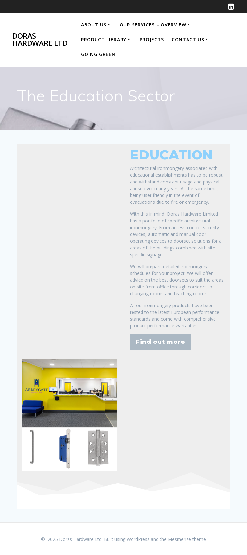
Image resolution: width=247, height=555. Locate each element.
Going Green (98, 54)
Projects (152, 39)
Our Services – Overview (153, 25)
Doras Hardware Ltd (40, 40)
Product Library (103, 39)
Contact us (188, 39)
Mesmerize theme (187, 539)
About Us (93, 25)
